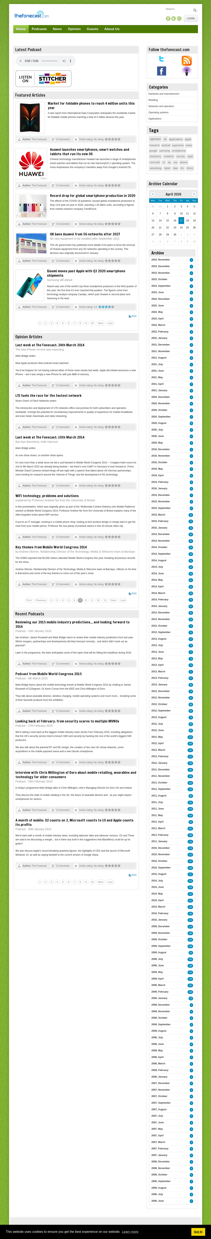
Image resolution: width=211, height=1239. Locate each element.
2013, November (160, 619)
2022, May (157, 312)
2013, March (158, 671)
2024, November (160, 259)
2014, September (160, 553)
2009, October (159, 939)
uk (165, 139)
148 (190, 946)
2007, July (157, 1115)
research (154, 145)
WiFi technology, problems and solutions (47, 495)
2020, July (157, 429)
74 (191, 665)
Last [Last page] (110, 323)
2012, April (157, 743)
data (175, 168)
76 (191, 632)
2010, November (160, 854)
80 (191, 730)
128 (190, 887)
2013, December (160, 612)
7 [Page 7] (74, 323)
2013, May (157, 658)
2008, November (160, 1011)
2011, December (160, 769)
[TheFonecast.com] (31, 14)
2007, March (158, 1142)
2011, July (157, 802)
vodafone (169, 156)
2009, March (158, 985)
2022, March (158, 325)
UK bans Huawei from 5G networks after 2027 (85, 234)
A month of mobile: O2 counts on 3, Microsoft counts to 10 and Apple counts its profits (74, 822)
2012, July (157, 723)
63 (191, 593)
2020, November (160, 403)
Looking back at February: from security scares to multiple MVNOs (67, 721)
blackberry (155, 156)
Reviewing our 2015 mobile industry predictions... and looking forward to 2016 (72, 624)
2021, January (159, 390)
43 (191, 567)
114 (190, 894)
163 (190, 985)
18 (191, 521)
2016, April (157, 475)
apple (188, 139)
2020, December (160, 397)
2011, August (158, 795)
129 (190, 763)
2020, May (157, 442)
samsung (164, 150)
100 (190, 744)
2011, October (159, 782)
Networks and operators (161, 106)
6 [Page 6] (68, 323)
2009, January (159, 998)
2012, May (157, 736)
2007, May (157, 1129)
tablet (167, 168)
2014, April (157, 586)
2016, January (159, 488)
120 (190, 809)
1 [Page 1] (40, 323)
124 (190, 802)
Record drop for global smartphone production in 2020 (92, 195)
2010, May (157, 893)
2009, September (160, 946)
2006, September (160, 1181)
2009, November (160, 933)
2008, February (159, 1070)
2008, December (160, 1004)
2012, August (158, 717)
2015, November (160, 501)
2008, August (158, 1030)
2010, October (159, 861)
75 (191, 645)
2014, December (160, 534)
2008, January (159, 1076)
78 (191, 600)
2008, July (157, 1037)
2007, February (159, 1148)
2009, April (157, 978)
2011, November (160, 776)
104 (190, 907)
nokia (189, 145)
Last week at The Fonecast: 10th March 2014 (49, 437)
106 (190, 770)
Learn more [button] (130, 1231)
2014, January (159, 606)
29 (191, 998)
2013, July (157, 645)
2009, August (158, 952)
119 (190, 789)
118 (190, 848)
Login (191, 18)
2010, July (157, 880)
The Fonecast (39, 139)
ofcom (190, 168)
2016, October (159, 462)
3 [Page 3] (51, 323)
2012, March (158, 750)
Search (195, 10)
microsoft (155, 162)
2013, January (159, 684)
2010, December (160, 848)
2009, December (160, 926)
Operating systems (158, 112)
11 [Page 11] (105, 600)
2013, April (157, 665)
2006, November (160, 1168)
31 (191, 561)
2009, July (157, 959)
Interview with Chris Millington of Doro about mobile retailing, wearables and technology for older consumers (75, 774)
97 (191, 678)
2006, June (157, 1200)
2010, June (157, 887)
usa (175, 162)
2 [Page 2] (45, 323)
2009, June (157, 965)
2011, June (157, 808)
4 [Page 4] (57, 323)
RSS (134, 316)
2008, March (158, 1063)
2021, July (157, 364)
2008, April (157, 1057)
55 (191, 587)
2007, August (158, 1109)
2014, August (158, 560)
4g (169, 162)
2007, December (160, 1083)
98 (191, 704)
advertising (155, 168)
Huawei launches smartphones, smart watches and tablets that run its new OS (89, 151)
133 (190, 737)
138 (190, 835)
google (153, 150)
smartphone (179, 150)
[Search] (178, 9)
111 (190, 874)
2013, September (160, 632)
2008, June (157, 1044)
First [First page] (29, 600)
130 (190, 783)
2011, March (158, 828)
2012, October (159, 704)
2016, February (159, 482)
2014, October (159, 547)
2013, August (158, 638)
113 (190, 757)
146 (190, 933)
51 (191, 580)
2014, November (160, 540)
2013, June (157, 651)
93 (191, 953)
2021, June (157, 370)
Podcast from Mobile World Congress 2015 (48, 673)
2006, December (160, 1161)
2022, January (159, 338)
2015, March (158, 514)
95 (191, 685)
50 (191, 574)
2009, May (157, 972)
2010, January (159, 919)
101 (190, 829)
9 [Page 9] (86, 323)
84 (191, 606)
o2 (163, 162)
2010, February (159, 913)
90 (191, 796)
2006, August (158, 1187)
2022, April (157, 318)
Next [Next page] (100, 323)
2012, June (157, 730)
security (180, 156)
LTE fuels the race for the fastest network (48, 395)
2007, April (157, 1135)
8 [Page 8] (80, 323)
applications (176, 139)
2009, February (159, 991)
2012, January (159, 763)
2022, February (159, 331)
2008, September (160, 1024)
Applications (154, 118)
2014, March (158, 593)
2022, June (157, 305)
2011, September (160, 789)
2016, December (160, 449)
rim (182, 168)
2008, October (159, 1017)
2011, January (159, 841)
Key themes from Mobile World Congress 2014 (51, 547)
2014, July (157, 566)
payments (177, 145)
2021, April (157, 384)
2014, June (157, 573)
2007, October (159, 1096)
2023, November (160, 273)
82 (191, 822)
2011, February (159, 835)
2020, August (158, 423)
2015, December (160, 495)
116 (190, 842)
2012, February (159, 756)
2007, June (157, 1122)
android (166, 145)
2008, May (157, 1050)
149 (190, 940)
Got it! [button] (198, 1231)
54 (191, 547)
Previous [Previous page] (41, 600)
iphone (183, 162)
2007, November (160, 1089)
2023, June (157, 292)
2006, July (157, 1194)
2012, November (160, 697)
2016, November (160, 455)
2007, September (160, 1102)
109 (190, 776)
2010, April (157, 900)
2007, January (159, 1155)
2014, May (157, 579)
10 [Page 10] (92, 323)
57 (191, 639)
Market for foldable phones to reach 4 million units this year (91, 105)
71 (191, 626)
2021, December (160, 344)
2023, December (160, 266)
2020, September (160, 416)
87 (191, 698)
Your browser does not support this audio (45, 61)
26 (191, 528)
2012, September (160, 710)
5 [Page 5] (63, 323)
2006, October (159, 1174)
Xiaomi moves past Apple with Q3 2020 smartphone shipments (86, 273)
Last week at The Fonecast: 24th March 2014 (49, 344)
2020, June (157, 436)
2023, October (159, 279)
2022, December (160, 299)
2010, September (160, 867)
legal (190, 156)
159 (190, 959)
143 (190, 920)
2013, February (159, 678)
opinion (155, 139)
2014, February (159, 599)
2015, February (159, 521)
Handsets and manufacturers (163, 93)
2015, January (159, 527)
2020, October (159, 410)
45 (191, 541)
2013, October (159, 625)
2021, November (160, 351)
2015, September (160, 508)
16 (191, 515)
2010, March (158, 906)
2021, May (157, 377)
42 (191, 554)
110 (190, 750)
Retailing (153, 100)
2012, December (160, 691)
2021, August (158, 357)
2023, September (160, 286)
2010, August (158, 874)
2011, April (157, 821)
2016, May (157, 468)
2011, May (157, 815)
